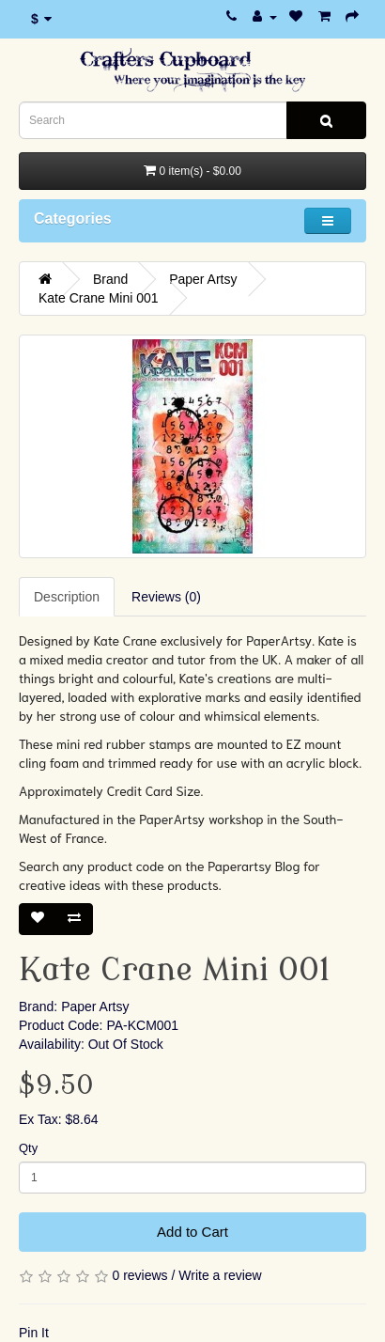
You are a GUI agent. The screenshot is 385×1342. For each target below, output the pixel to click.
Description (67, 596)
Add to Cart (192, 1232)
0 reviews (139, 1275)
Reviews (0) (166, 596)
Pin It (34, 1332)
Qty (28, 1148)
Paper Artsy (203, 279)
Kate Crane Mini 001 (98, 297)
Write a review (219, 1275)
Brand (110, 279)
